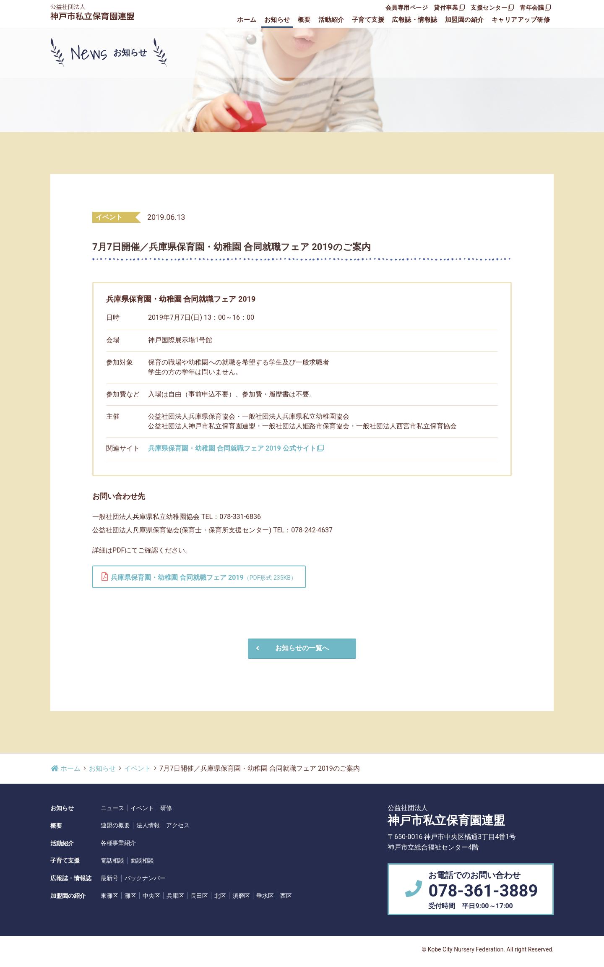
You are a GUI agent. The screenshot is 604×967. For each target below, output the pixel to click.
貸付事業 (449, 7)
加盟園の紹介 (464, 19)
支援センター (492, 7)
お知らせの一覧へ (291, 648)
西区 (286, 895)
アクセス (178, 825)
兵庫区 (175, 895)
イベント (137, 768)
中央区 (151, 895)
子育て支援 (368, 19)
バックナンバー (145, 878)
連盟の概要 (115, 825)
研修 (166, 808)
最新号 (109, 878)
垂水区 (265, 895)
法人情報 (148, 825)
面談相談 (142, 860)
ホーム (247, 19)
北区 (220, 895)
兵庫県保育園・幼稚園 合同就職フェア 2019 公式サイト (236, 448)
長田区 (199, 895)
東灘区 (109, 895)
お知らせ (277, 19)
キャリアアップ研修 (521, 19)
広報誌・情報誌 (414, 19)
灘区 (130, 895)
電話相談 (112, 860)
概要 (304, 19)
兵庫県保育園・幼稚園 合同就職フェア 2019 (199, 577)
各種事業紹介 (118, 842)
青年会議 (535, 7)
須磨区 (241, 895)
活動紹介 (331, 19)
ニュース (112, 808)
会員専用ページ (406, 7)
